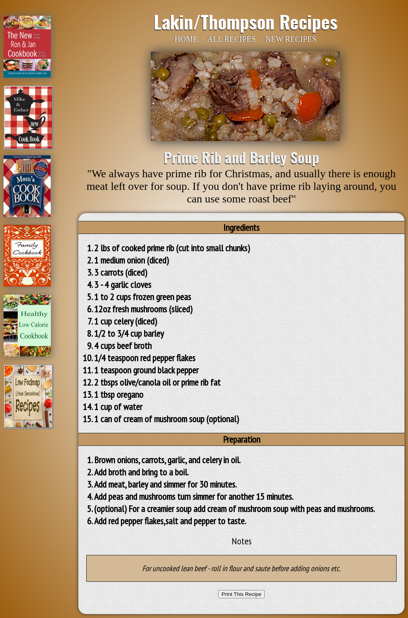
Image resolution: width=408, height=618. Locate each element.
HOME (186, 39)
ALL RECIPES (231, 39)
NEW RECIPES (290, 39)
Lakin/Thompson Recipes (246, 21)
